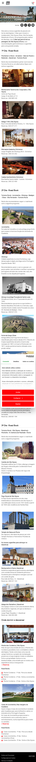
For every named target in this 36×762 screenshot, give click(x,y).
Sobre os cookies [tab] (28, 361)
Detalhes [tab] (16, 361)
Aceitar (18, 392)
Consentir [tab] (6, 361)
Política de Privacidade (7, 755)
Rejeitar (17, 404)
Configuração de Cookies (8, 758)
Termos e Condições (7, 760)
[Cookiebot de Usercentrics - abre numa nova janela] (26, 356)
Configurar (18, 398)
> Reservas (5, 665)
